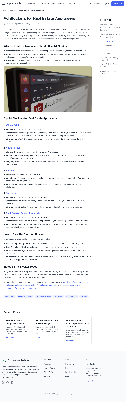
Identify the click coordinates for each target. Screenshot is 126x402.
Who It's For (58, 3)
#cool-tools (58, 296)
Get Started (117, 3)
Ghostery (11, 193)
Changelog (69, 364)
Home (4, 11)
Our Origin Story (71, 372)
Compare (72, 3)
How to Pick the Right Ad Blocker (110, 65)
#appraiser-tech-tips (43, 296)
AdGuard (10, 170)
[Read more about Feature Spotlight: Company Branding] (17, 330)
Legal (67, 376)
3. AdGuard (105, 49)
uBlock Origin (12, 125)
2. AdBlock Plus (106, 45)
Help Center (95, 3)
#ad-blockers (9, 296)
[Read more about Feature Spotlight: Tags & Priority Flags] (47, 330)
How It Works (34, 3)
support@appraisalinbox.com (96, 381)
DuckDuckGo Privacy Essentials (23, 213)
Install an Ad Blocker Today (108, 72)
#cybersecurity (71, 296)
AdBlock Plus (13, 147)
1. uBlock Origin (107, 41)
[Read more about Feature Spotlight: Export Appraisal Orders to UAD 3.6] (78, 330)
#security (83, 296)
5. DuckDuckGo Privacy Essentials (109, 59)
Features (45, 3)
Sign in (106, 3)
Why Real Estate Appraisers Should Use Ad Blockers (110, 27)
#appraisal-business (25, 296)
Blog (11, 11)
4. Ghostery (105, 53)
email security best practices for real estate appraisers (35, 285)
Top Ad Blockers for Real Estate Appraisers (110, 35)
